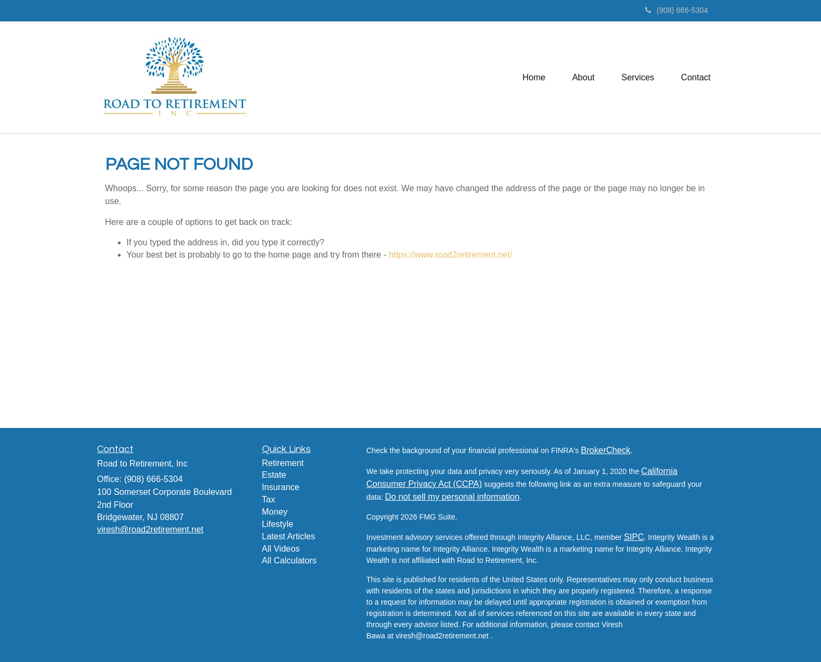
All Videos (281, 548)
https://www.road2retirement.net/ (450, 254)
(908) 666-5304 (676, 10)
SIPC (634, 536)
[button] (583, 77)
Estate (274, 474)
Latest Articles (289, 536)
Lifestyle (278, 524)
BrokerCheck (605, 450)
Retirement (283, 463)
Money (275, 511)
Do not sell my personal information (452, 496)
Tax (268, 499)
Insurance (281, 487)
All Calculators (289, 560)
